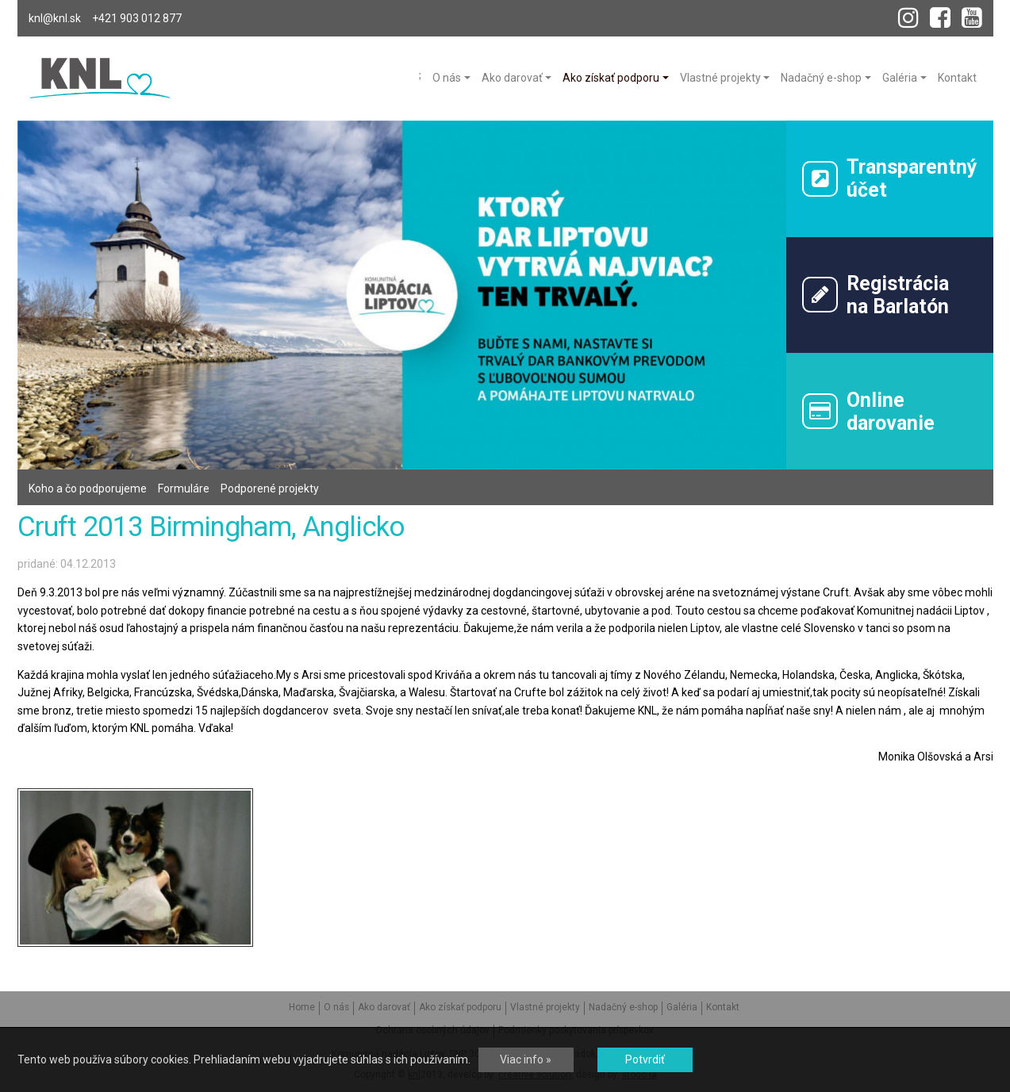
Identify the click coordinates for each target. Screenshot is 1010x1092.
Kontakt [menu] (957, 77)
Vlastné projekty (545, 1007)
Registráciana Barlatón (875, 295)
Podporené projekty (270, 488)
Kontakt (722, 1007)
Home (302, 1007)
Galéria (681, 1007)
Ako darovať (384, 1007)
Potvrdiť (645, 1059)
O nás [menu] (446, 77)
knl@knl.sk (55, 18)
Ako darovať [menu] (512, 77)
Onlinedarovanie (868, 412)
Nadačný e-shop (623, 1007)
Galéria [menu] (899, 77)
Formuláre (183, 488)
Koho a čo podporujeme (88, 488)
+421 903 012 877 (137, 18)
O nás (336, 1007)
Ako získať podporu (460, 1007)
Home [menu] (420, 75)
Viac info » (525, 1059)
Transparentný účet (889, 178)
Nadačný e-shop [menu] (821, 77)
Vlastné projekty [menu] (720, 77)
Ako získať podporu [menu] (611, 77)
